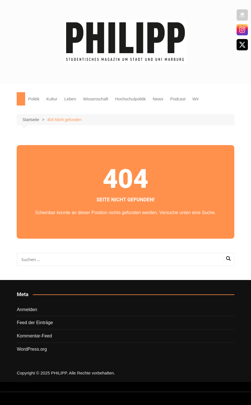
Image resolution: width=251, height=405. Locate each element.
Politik (33, 98)
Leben (70, 98)
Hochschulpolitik (130, 98)
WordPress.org (32, 349)
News (158, 98)
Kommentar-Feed (34, 335)
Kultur (51, 98)
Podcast (177, 98)
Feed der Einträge (35, 322)
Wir (195, 98)
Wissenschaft (95, 98)
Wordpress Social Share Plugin (97, 394)
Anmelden (27, 309)
